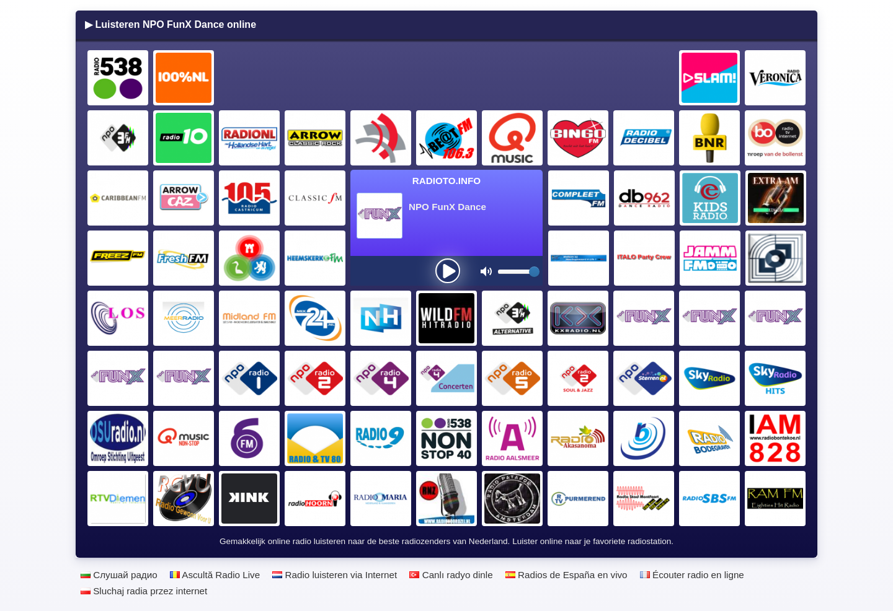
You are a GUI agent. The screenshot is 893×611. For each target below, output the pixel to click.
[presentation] (447, 270)
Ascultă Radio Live (215, 574)
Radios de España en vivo (566, 574)
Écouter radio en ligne (692, 574)
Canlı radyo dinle (450, 574)
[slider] (534, 271)
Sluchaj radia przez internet (144, 591)
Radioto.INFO (446, 180)
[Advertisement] (447, 78)
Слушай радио (119, 574)
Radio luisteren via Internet (334, 574)
